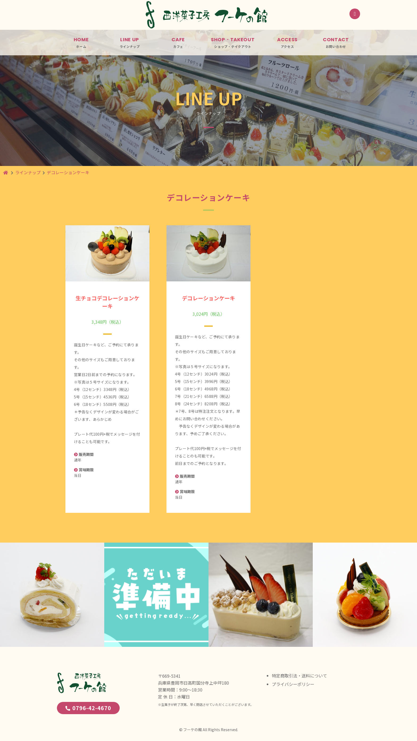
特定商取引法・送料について (299, 675)
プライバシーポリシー (293, 684)
